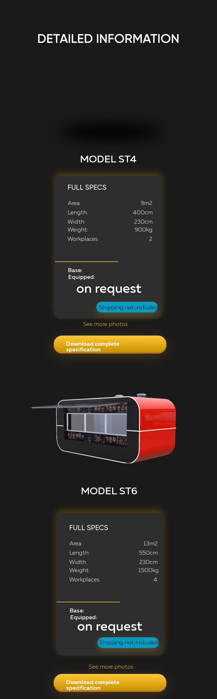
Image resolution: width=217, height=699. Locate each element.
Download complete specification (92, 346)
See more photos (111, 667)
